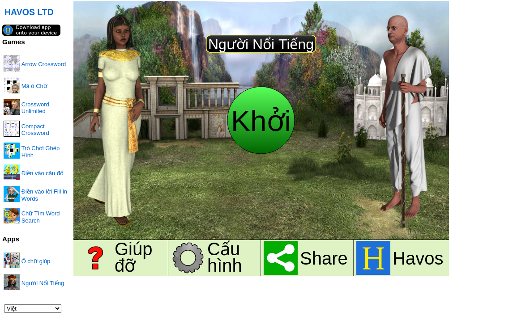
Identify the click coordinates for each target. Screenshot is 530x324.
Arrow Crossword (43, 64)
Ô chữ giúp (36, 261)
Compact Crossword (35, 129)
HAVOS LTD (29, 12)
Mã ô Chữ (34, 86)
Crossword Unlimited (35, 107)
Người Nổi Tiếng (42, 283)
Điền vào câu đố (42, 173)
